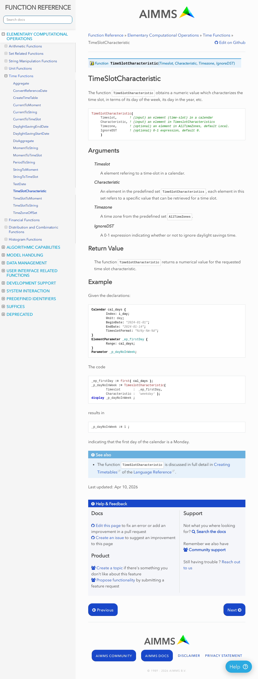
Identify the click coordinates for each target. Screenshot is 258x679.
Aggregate (21, 83)
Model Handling (22, 255)
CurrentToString (25, 112)
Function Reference (105, 35)
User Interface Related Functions (29, 273)
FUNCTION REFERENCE (38, 7)
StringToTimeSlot (25, 177)
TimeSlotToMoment (27, 198)
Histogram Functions (23, 239)
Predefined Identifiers (29, 298)
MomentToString (25, 148)
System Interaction (26, 290)
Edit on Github (231, 42)
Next (234, 609)
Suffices (13, 306)
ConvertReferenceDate (30, 91)
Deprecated (17, 314)
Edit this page (108, 525)
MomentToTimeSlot (27, 155)
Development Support (29, 283)
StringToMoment (25, 170)
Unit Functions (18, 68)
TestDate (19, 184)
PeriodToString (24, 162)
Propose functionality (115, 580)
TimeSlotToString (25, 205)
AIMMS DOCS (157, 656)
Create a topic (109, 568)
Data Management (24, 262)
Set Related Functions (24, 53)
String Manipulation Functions (31, 61)
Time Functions (19, 76)
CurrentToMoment (27, 105)
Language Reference (153, 471)
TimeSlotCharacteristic (29, 191)
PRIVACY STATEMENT (223, 656)
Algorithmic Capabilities (31, 247)
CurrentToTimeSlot (27, 119)
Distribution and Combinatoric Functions (31, 229)
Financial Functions (22, 220)
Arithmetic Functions (23, 46)
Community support (206, 550)
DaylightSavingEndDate (30, 126)
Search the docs (211, 531)
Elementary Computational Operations (35, 36)
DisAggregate (23, 141)
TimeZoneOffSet (25, 213)
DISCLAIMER (189, 656)
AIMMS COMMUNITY (114, 656)
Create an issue (109, 537)
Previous (103, 609)
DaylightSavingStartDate (31, 133)
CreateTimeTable (25, 98)
